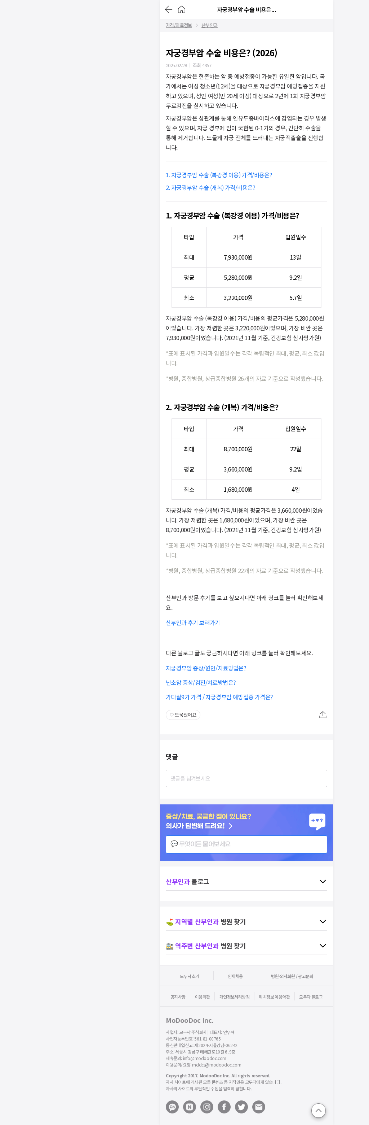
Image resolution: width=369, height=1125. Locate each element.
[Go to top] (318, 1110)
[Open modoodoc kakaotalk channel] (172, 1106)
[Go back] (168, 9)
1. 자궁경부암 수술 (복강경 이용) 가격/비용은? (220, 174)
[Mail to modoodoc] (258, 1106)
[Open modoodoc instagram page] (206, 1106)
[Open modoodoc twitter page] (241, 1106)
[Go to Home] (181, 9)
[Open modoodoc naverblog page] (189, 1106)
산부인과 (209, 25)
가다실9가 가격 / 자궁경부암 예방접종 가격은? (219, 696)
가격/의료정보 (179, 25)
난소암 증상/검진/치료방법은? (201, 682)
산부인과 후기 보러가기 (193, 622)
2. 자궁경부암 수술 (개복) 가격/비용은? (211, 187)
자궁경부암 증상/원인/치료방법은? (206, 668)
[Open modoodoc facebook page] (224, 1106)
